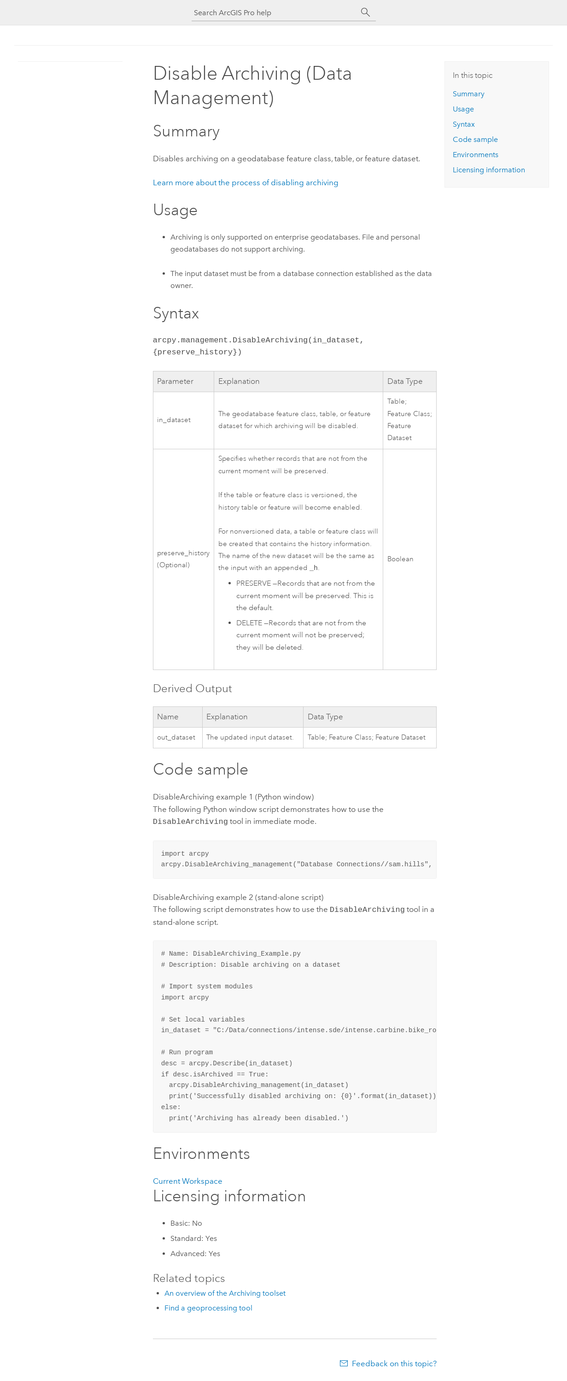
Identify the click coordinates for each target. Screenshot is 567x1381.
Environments (475, 154)
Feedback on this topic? (394, 1362)
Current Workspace (187, 1180)
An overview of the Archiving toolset (225, 1292)
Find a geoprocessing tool (208, 1307)
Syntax (464, 124)
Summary (469, 93)
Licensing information (489, 169)
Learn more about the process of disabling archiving (246, 182)
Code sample (475, 139)
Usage (463, 109)
